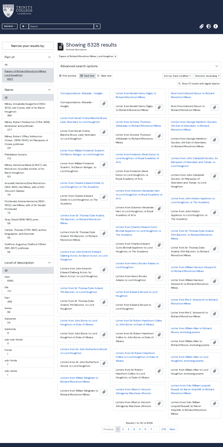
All (6, 64)
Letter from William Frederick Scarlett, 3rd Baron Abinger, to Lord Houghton (82, 152)
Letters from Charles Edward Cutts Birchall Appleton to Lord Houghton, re (138, 230)
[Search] (61, 26)
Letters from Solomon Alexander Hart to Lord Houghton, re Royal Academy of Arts (139, 194)
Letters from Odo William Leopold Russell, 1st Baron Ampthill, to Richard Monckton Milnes (192, 389)
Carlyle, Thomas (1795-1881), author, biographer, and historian (25, 234)
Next (172, 429)
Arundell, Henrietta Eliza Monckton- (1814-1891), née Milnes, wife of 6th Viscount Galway (25, 189)
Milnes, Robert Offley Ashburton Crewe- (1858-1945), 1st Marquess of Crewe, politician (26, 142)
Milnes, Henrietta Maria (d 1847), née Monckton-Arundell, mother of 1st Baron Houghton (25, 171)
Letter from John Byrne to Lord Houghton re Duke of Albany (78, 322)
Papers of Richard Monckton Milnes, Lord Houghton (25, 75)
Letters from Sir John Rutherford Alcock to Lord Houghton (83, 351)
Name (9, 90)
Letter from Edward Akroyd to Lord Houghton (136, 294)
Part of (9, 57)
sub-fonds (10, 362)
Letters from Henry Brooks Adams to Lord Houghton (137, 265)
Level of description (19, 263)
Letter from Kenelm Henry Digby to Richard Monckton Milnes (136, 95)
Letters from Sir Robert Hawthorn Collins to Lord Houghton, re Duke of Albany (137, 356)
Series (10, 310)
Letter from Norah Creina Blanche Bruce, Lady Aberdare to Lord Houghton (83, 120)
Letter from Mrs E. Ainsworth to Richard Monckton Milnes (194, 301)
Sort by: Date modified (176, 75)
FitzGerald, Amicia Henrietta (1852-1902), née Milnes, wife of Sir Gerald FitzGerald (24, 207)
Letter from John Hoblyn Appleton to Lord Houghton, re (193, 200)
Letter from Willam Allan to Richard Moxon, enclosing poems (191, 330)
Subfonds (10, 331)
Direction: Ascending (206, 75)
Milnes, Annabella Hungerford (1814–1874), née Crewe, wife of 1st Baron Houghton (25, 109)
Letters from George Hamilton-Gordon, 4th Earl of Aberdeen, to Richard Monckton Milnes (194, 125)
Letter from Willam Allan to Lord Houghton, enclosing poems (189, 358)
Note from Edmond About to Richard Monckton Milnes (192, 95)
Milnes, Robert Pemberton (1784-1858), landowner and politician (27, 126)
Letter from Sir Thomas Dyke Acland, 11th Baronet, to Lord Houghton (81, 290)
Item (12, 279)
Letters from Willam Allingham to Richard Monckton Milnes (79, 379)
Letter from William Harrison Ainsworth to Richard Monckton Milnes (193, 269)
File (11, 289)
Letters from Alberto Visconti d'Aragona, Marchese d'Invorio (133, 391)
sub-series (10, 373)
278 (163, 429)
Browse (9, 26)
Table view (104, 75)
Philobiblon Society (15, 156)
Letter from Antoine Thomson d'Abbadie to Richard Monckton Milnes (138, 123)
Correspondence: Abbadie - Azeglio (81, 93)
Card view (87, 75)
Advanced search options (79, 66)
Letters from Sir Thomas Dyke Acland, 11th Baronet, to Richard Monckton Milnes (82, 219)
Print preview (67, 75)
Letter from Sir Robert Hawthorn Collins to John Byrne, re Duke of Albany (139, 322)
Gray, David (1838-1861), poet (21, 221)
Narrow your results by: (28, 46)
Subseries (10, 321)
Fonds (9, 352)
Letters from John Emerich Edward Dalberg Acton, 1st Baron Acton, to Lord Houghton (83, 255)
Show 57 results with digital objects (199, 83)
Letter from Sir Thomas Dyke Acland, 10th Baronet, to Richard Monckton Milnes (192, 234)
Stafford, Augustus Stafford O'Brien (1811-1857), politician (25, 248)
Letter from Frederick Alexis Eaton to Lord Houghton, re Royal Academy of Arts (137, 158)
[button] (201, 26)
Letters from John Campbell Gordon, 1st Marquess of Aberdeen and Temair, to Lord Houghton (194, 162)
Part (11, 300)
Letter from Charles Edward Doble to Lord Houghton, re (82, 185)
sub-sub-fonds (13, 341)
